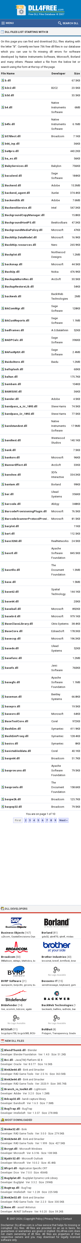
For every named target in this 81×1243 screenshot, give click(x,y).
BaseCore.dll (13, 631)
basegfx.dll (12, 682)
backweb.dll (13, 296)
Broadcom (8, 956)
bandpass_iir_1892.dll (19, 413)
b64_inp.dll (12, 143)
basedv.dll (12, 648)
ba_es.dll (11, 158)
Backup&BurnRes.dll (19, 279)
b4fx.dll (10, 124)
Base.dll (9, 1207)
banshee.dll (13, 474)
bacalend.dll (13, 175)
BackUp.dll (12, 271)
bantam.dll (12, 484)
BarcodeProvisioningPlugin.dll (26, 511)
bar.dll (9, 494)
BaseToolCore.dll (16, 721)
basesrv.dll (12, 713)
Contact (67, 1218)
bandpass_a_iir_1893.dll (21, 406)
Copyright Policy (33, 1218)
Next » (63, 820)
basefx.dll (11, 667)
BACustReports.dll (17, 320)
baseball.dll (13, 608)
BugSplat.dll (12, 1178)
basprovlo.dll (14, 787)
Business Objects (12, 932)
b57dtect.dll (13, 136)
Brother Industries (54, 956)
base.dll (10, 582)
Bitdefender (9, 1005)
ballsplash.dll (14, 369)
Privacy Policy (53, 1218)
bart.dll (10, 533)
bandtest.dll (13, 440)
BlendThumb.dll (15, 1050)
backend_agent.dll (17, 192)
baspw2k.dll (13, 799)
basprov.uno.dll (15, 770)
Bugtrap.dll (11, 1187)
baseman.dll (13, 696)
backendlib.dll (14, 200)
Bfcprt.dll (10, 1168)
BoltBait (47, 1029)
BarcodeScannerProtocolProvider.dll (30, 518)
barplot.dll (12, 526)
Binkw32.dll (12, 1129)
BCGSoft (6, 1029)
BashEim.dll (13, 728)
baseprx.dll (12, 706)
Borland (47, 932)
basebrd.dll (12, 616)
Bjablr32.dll (12, 1158)
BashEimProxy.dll (16, 736)
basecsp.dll (13, 638)
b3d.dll (9, 95)
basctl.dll (11, 553)
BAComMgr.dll (14, 308)
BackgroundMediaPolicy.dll (23, 230)
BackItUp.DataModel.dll (21, 237)
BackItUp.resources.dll (20, 244)
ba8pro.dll (12, 151)
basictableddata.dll (18, 751)
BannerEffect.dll (16, 464)
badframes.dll (14, 330)
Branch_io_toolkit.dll (18, 1089)
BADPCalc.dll (14, 340)
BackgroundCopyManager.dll (25, 215)
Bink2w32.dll (12, 1197)
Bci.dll (8, 1059)
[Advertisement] (40, 864)
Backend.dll (13, 185)
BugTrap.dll (12, 1108)
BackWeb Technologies (57, 1005)
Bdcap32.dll (12, 1099)
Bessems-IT (50, 981)
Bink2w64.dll (12, 1069)
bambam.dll (13, 384)
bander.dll (12, 399)
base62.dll (12, 591)
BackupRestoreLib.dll (19, 286)
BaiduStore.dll (14, 361)
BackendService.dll (18, 207)
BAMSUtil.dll (13, 391)
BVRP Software (11, 981)
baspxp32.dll (13, 806)
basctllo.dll (12, 569)
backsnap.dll (13, 264)
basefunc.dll (13, 658)
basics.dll (11, 743)
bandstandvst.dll (16, 425)
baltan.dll (11, 376)
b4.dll (8, 107)
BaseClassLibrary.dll (19, 623)
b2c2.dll (10, 87)
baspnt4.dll (12, 758)
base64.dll (12, 601)
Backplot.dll (13, 254)
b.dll (8, 80)
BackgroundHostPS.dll (20, 222)
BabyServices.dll (16, 166)
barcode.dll (13, 504)
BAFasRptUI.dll (15, 352)
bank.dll (10, 450)
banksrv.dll (12, 457)
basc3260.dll (13, 541)
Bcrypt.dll (10, 1148)
